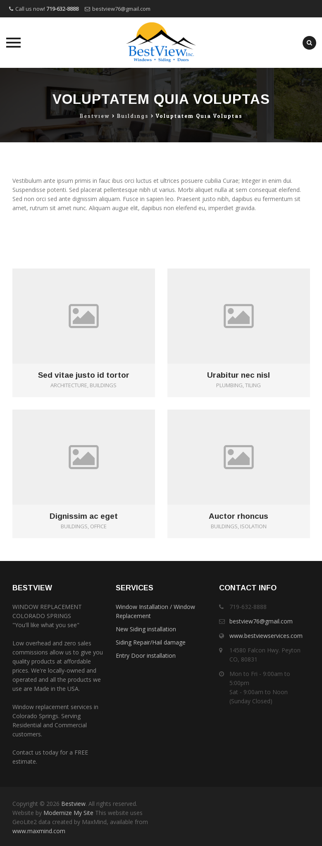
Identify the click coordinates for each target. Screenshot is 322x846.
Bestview (73, 804)
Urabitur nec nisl (238, 375)
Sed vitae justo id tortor (83, 375)
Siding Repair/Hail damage (151, 642)
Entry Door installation (146, 655)
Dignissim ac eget (84, 516)
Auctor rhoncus (238, 516)
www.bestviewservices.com (266, 636)
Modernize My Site (68, 813)
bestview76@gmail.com (121, 8)
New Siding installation (146, 629)
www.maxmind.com (38, 831)
